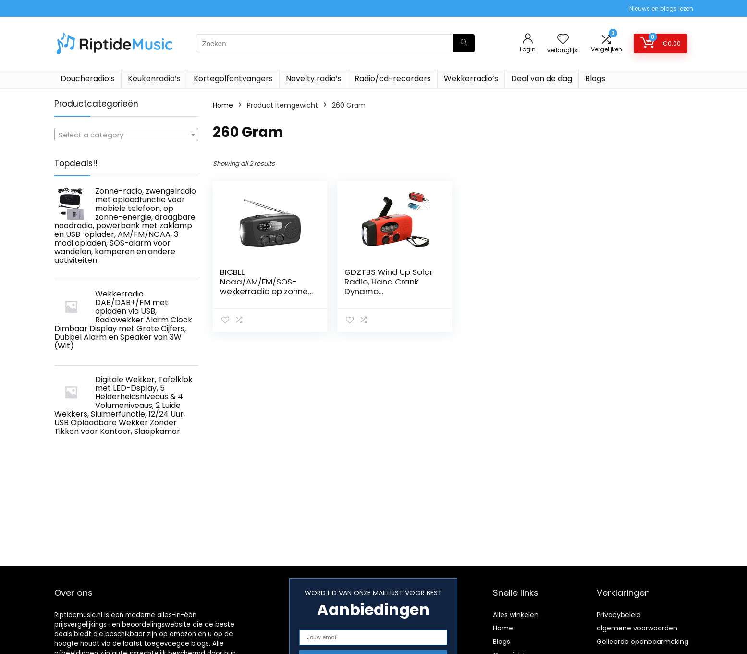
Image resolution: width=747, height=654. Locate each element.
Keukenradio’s (154, 78)
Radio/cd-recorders (393, 78)
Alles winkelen (516, 614)
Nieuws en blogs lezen (661, 8)
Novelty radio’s (314, 78)
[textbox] (126, 135)
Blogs (595, 78)
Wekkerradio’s (471, 78)
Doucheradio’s (88, 78)
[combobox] (126, 134)
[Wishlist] (563, 40)
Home (223, 105)
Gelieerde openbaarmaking (642, 641)
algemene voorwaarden (637, 628)
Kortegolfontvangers (233, 78)
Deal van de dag (541, 78)
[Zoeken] (464, 43)
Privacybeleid (619, 614)
